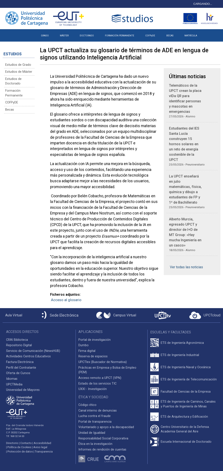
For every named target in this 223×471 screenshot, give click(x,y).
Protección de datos (20, 451)
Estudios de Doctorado (13, 81)
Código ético (87, 405)
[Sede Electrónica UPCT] (59, 315)
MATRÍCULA (190, 35)
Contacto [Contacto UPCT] (26, 443)
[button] (208, 34)
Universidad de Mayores (23, 390)
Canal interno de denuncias (97, 410)
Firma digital (86, 351)
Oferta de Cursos (18, 373)
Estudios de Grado (18, 65)
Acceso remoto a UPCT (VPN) (99, 378)
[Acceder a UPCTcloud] (204, 315)
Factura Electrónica (20, 362)
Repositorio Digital (19, 345)
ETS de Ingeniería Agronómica (182, 343)
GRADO (45, 35)
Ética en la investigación (95, 444)
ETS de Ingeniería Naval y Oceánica (186, 367)
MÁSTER (64, 35)
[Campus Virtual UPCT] (116, 315)
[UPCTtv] (162, 315)
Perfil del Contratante (21, 368)
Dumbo (83, 345)
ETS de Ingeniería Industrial (180, 355)
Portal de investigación (94, 340)
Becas (9, 109)
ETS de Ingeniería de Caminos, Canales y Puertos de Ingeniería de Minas (188, 404)
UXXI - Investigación (92, 389)
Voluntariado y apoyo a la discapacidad (106, 427)
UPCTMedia (14, 384)
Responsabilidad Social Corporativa (103, 438)
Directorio (12, 443)
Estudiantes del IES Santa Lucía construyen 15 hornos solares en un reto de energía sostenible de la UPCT (184, 144)
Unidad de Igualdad (91, 433)
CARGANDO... (202, 3)
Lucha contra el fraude (94, 416)
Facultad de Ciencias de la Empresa (186, 391)
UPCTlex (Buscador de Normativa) (102, 362)
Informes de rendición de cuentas (102, 449)
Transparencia (44, 451)
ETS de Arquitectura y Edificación (184, 417)
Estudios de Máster (18, 72)
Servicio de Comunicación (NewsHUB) (33, 351)
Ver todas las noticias (186, 267)
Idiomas (11, 379)
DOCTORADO (87, 35)
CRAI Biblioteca (17, 340)
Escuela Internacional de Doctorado (186, 442)
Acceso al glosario (66, 300)
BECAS (169, 35)
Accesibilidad (42, 443)
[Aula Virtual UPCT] (12, 315)
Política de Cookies (19, 447)
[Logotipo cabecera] (133, 18)
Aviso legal (40, 447)
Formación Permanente (14, 93)
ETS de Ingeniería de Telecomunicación (189, 379)
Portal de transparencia (95, 422)
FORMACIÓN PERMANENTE (119, 35)
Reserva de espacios (93, 356)
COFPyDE (150, 35)
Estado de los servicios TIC (97, 383)
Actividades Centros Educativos (28, 356)
